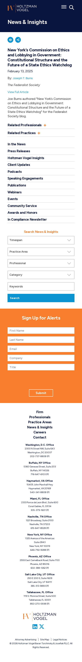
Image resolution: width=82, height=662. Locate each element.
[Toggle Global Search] (71, 7)
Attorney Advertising (25, 643)
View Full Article (19, 93)
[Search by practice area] (41, 254)
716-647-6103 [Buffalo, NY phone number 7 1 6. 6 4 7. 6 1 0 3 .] (38, 477)
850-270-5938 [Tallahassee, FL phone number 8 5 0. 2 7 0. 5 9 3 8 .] (38, 606)
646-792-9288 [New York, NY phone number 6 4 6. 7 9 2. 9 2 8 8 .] (38, 552)
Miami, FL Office (39, 501)
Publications (17, 187)
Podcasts (15, 173)
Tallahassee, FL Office (40, 595)
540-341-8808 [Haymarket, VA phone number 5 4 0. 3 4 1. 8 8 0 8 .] (38, 495)
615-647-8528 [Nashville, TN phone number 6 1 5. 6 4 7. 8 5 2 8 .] (38, 531)
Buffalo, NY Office (40, 465)
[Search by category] (41, 278)
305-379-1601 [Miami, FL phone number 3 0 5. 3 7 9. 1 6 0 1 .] (38, 513)
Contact (39, 440)
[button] (11, 40)
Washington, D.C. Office (39, 447)
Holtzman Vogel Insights (26, 159)
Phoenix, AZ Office (40, 559)
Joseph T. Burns (24, 79)
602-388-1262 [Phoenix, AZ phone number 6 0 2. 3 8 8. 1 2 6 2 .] (38, 570)
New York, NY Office (39, 537)
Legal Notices (60, 643)
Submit (41, 396)
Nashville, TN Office (40, 519)
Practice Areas (40, 425)
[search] (41, 267)
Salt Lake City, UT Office (40, 577)
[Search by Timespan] (41, 243)
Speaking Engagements (26, 180)
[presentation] (41, 386)
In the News (17, 145)
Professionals (39, 420)
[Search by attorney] (41, 266)
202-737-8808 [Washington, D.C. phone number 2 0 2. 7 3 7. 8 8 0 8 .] (38, 459)
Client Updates (19, 166)
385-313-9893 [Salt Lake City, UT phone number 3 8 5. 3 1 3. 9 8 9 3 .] (38, 588)
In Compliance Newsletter (28, 222)
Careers (39, 435)
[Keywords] (41, 289)
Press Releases (19, 152)
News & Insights (40, 430)
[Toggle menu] (63, 6)
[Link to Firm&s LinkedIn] (35, 630)
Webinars (15, 194)
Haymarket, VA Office (40, 483)
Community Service (23, 208)
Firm (39, 415)
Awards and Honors (23, 215)
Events (13, 201)
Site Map (44, 643)
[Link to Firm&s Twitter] (43, 630)
